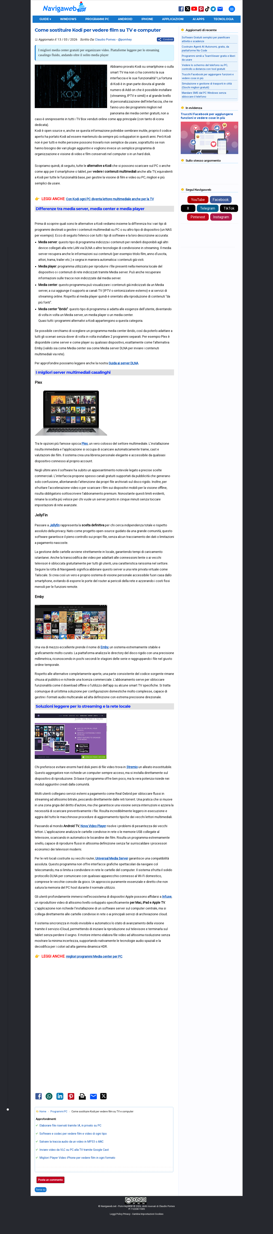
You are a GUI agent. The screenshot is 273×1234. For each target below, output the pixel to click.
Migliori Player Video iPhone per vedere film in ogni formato (77, 1157)
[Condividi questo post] (165, 39)
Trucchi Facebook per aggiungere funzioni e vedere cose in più (207, 116)
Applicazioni (173, 19)
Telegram (207, 208)
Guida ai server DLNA (123, 363)
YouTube (198, 199)
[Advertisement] (104, 1005)
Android (125, 19)
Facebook (221, 199)
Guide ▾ (45, 19)
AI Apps (198, 19)
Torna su (41, 1189)
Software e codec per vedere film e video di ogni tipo (73, 1133)
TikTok (229, 208)
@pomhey (125, 39)
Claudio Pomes (105, 39)
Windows (68, 19)
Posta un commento (50, 1180)
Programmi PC (97, 19)
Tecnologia (223, 19)
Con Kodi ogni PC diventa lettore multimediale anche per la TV (110, 199)
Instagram (221, 217)
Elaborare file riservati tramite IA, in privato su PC (70, 1125)
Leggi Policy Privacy (120, 1214)
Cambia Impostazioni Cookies (147, 1214)
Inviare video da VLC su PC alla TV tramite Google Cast (74, 1149)
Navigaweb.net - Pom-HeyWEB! (117, 1206)
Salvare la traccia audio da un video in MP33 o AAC (71, 1141)
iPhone (147, 19)
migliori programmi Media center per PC (94, 956)
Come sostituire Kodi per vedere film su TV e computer (98, 30)
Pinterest (198, 217)
